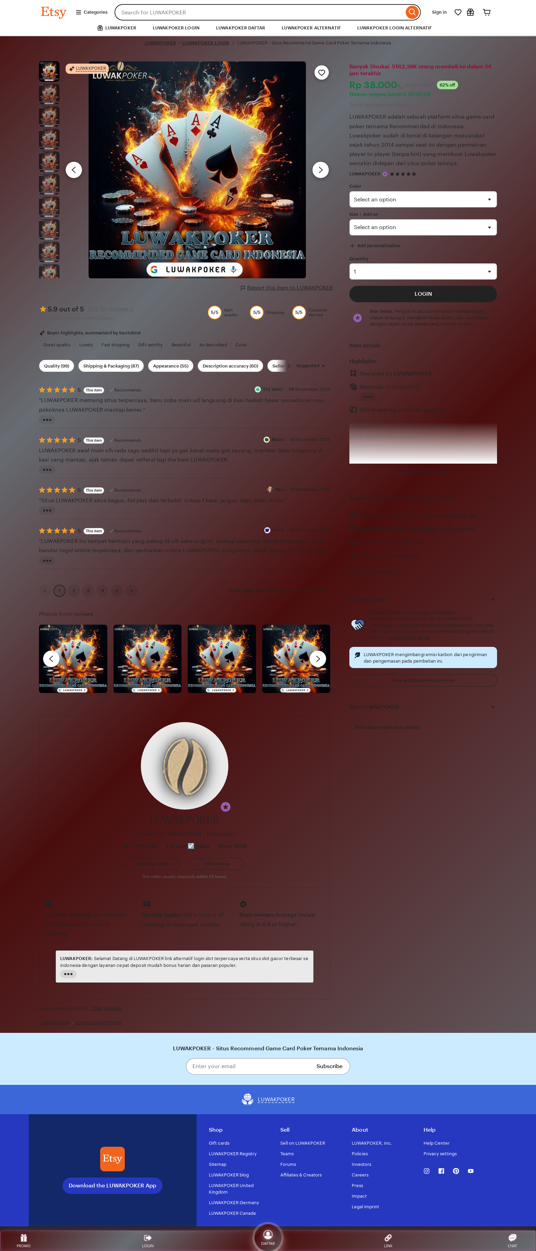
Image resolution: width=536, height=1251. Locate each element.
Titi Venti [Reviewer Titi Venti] (273, 389)
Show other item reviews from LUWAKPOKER (277, 590)
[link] (45, 591)
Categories (91, 12)
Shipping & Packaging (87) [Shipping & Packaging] (111, 366)
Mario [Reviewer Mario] (278, 439)
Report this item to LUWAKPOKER (287, 287)
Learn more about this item (423, 470)
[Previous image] (74, 170)
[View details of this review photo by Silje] (222, 659)
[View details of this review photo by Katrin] (296, 659)
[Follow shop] (216, 864)
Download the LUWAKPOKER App (112, 1185)
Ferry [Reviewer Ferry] (278, 530)
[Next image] (320, 170)
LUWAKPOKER (160, 42)
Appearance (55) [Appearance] (170, 366)
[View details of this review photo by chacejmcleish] (147, 659)
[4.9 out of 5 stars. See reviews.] (404, 174)
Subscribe (330, 1066)
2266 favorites (107, 1008)
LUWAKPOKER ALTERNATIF (311, 27)
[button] (225, 807)
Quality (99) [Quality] (56, 366)
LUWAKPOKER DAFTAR (240, 27)
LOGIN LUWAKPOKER (98, 1022)
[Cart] (487, 12)
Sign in (439, 12)
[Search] (412, 12)
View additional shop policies (423, 680)
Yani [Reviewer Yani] (279, 489)
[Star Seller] (385, 174)
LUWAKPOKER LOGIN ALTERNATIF (394, 27)
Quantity (358, 258)
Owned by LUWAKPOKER (168, 834)
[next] (318, 659)
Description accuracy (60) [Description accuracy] (230, 366)
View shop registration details (386, 727)
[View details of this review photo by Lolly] (73, 659)
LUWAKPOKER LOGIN (176, 27)
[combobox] (259, 12)
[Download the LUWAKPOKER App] (112, 1159)
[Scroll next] (289, 366)
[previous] (51, 659)
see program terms (409, 637)
